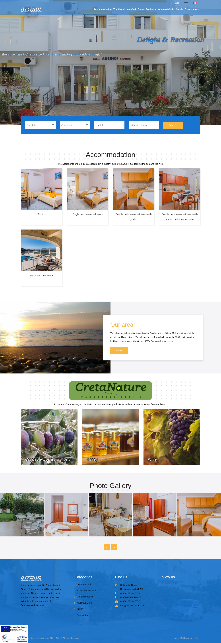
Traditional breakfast (124, 9)
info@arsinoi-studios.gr (132, 605)
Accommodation (103, 9)
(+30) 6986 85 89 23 (130, 597)
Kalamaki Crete (166, 9)
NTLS (195, 638)
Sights (179, 9)
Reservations (192, 9)
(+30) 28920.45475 (130, 593)
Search (172, 125)
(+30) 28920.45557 (130, 601)
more (119, 350)
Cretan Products (147, 9)
